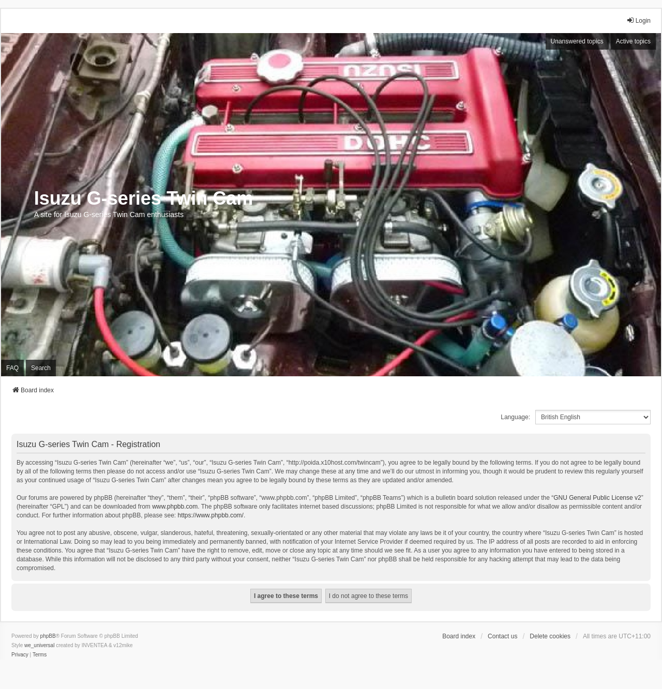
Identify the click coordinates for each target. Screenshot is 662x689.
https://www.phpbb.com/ (211, 515)
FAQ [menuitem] (12, 368)
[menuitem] (19, 655)
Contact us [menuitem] (502, 636)
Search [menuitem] (41, 368)
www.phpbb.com (175, 506)
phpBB (48, 636)
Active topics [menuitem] (633, 41)
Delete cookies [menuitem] (550, 636)
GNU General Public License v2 (597, 497)
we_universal (39, 645)
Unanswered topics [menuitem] (577, 41)
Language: (515, 417)
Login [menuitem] (638, 20)
